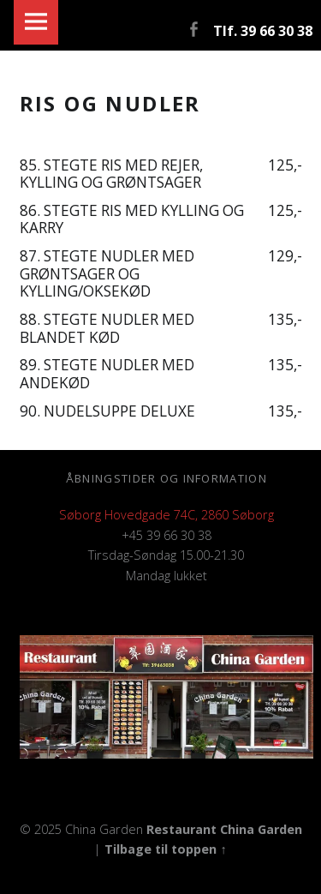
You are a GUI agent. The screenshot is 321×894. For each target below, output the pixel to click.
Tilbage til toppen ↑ (165, 849)
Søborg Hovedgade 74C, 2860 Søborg (166, 515)
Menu (36, 22)
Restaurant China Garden (224, 829)
